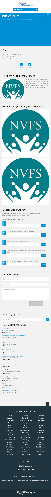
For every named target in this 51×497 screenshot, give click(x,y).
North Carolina (10, 437)
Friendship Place (6, 370)
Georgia (25, 423)
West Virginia (25, 454)
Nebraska (41, 437)
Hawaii (40, 423)
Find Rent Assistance (48, 14)
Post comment (36, 303)
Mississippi (25, 435)
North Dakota (25, 437)
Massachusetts (25, 430)
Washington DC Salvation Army (9, 390)
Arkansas (41, 415)
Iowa (9, 425)
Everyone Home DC (7, 349)
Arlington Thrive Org (7, 328)
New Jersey (25, 440)
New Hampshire (10, 440)
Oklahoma (9, 444)
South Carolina (25, 447)
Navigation (18, 9)
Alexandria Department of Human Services (12, 376)
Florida (10, 423)
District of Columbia (25, 420)
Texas (25, 449)
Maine (10, 432)
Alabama (25, 415)
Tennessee (9, 449)
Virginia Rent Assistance (12, 19)
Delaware (41, 420)
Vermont (25, 452)
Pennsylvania (40, 444)
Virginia (9, 452)
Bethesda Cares (6, 363)
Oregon (25, 444)
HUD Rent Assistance (25, 466)
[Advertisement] (25, 34)
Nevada (9, 442)
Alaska (10, 415)
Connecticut (10, 420)
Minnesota (40, 432)
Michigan (25, 432)
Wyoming (41, 454)
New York (25, 442)
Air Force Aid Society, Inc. (8, 342)
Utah (40, 449)
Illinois (41, 425)
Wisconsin (10, 454)
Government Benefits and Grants (25, 469)
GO (48, 319)
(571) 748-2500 (7, 59)
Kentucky (41, 428)
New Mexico (41, 440)
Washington (41, 452)
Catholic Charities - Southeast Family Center (13, 356)
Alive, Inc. (4, 383)
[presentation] (15, 304)
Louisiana (10, 430)
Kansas (25, 428)
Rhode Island (10, 447)
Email (29, 65)
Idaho (25, 425)
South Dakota (40, 447)
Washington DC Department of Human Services (13, 335)
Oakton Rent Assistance (26, 19)
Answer (44, 225)
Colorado (41, 418)
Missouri (10, 435)
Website (22, 65)
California (25, 418)
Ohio (40, 442)
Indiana (10, 428)
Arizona (9, 418)
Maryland (41, 430)
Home (3, 19)
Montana (41, 435)
